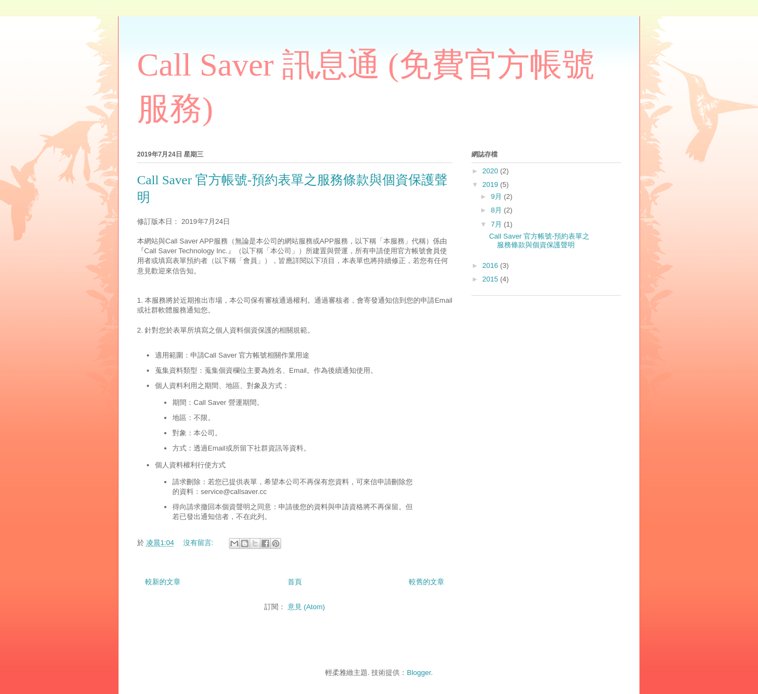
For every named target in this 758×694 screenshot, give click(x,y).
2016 (491, 265)
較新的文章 (163, 582)
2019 (491, 184)
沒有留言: (199, 543)
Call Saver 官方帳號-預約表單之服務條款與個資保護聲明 (539, 240)
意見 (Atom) (306, 607)
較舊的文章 (426, 582)
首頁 (295, 582)
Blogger (419, 672)
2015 (491, 279)
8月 (497, 210)
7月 (497, 224)
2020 (491, 171)
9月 (497, 196)
